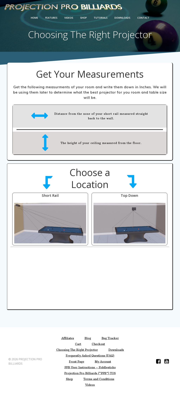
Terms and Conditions (98, 379)
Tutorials (100, 17)
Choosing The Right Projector (77, 350)
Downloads (122, 17)
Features (51, 17)
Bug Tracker (110, 338)
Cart (78, 344)
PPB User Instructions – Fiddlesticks (90, 367)
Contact (143, 17)
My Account (103, 362)
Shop (83, 17)
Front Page (76, 362)
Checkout (98, 344)
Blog (88, 338)
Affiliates (67, 338)
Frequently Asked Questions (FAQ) (90, 356)
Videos (68, 17)
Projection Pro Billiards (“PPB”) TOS (90, 373)
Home (34, 17)
